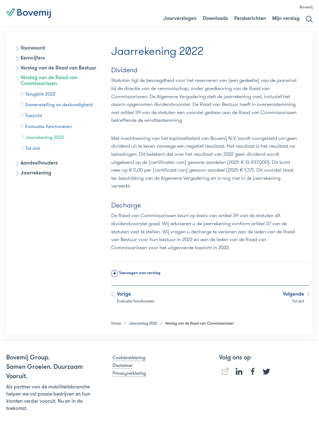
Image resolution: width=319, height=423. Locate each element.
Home (116, 323)
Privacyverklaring (129, 373)
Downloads (215, 18)
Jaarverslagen (180, 18)
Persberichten (250, 18)
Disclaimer (122, 365)
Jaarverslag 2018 (189, 13)
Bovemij (306, 7)
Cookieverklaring (128, 357)
